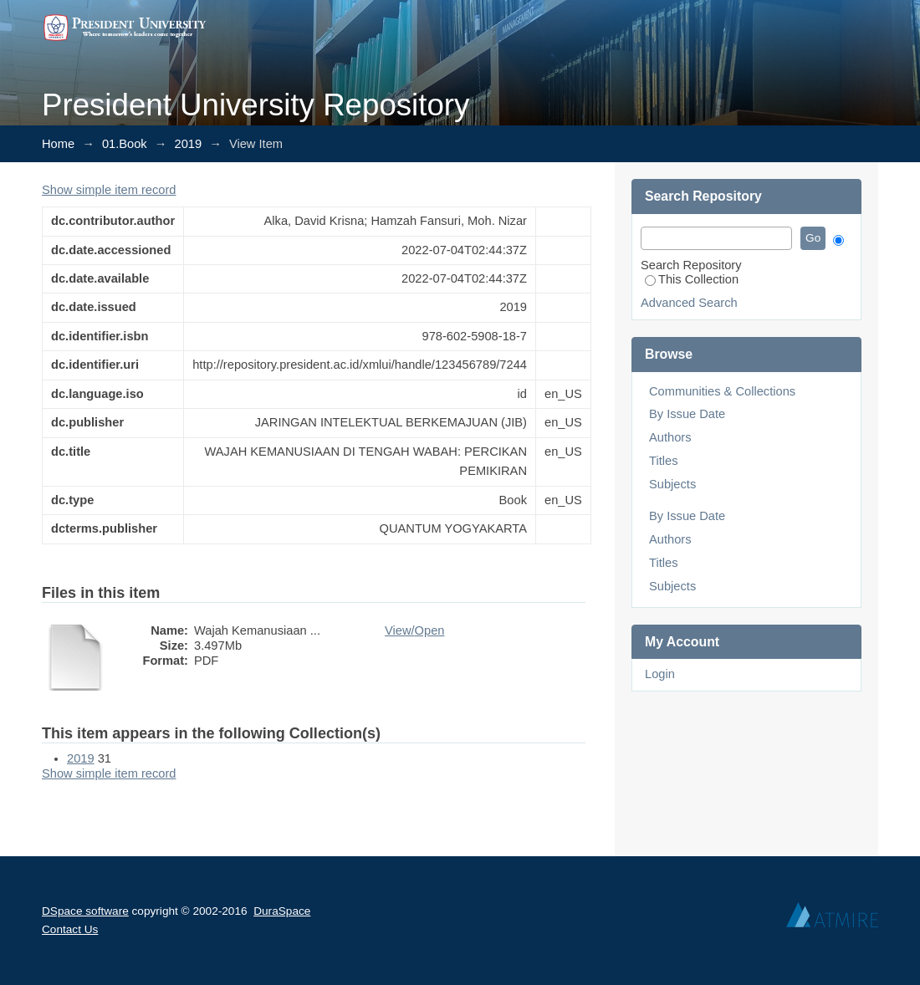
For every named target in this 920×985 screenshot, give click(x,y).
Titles (663, 460)
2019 (188, 144)
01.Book (124, 144)
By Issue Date (687, 414)
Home (58, 144)
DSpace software (85, 911)
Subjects (672, 484)
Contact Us (70, 929)
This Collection (692, 279)
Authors (670, 437)
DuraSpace (281, 911)
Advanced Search (689, 302)
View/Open (414, 630)
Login (660, 674)
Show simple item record (109, 189)
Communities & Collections (722, 391)
